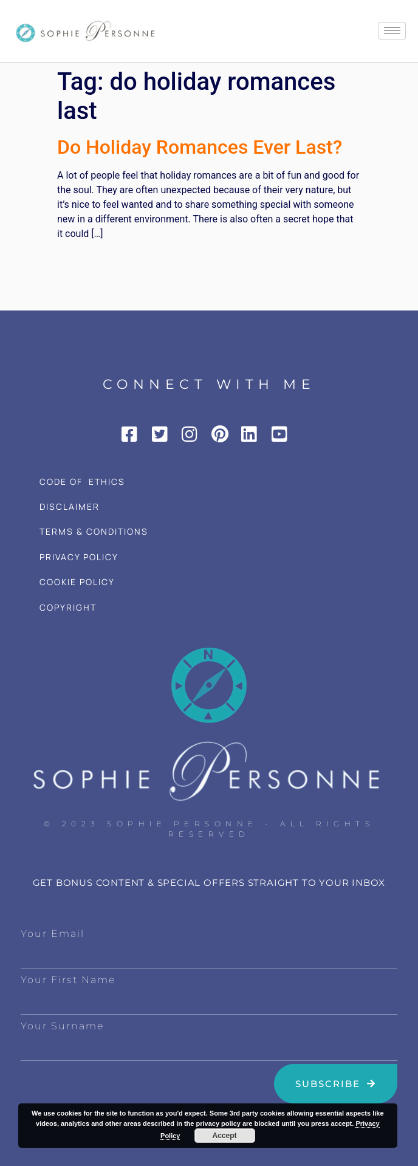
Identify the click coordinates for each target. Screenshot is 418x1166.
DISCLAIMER (69, 506)
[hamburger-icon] (392, 30)
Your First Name (68, 980)
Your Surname (62, 1026)
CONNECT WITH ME (209, 384)
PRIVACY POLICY (78, 557)
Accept (225, 1135)
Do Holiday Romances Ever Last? (199, 147)
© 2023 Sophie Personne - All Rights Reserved (209, 828)
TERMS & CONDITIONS (93, 531)
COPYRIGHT (68, 607)
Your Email (52, 933)
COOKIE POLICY (77, 582)
